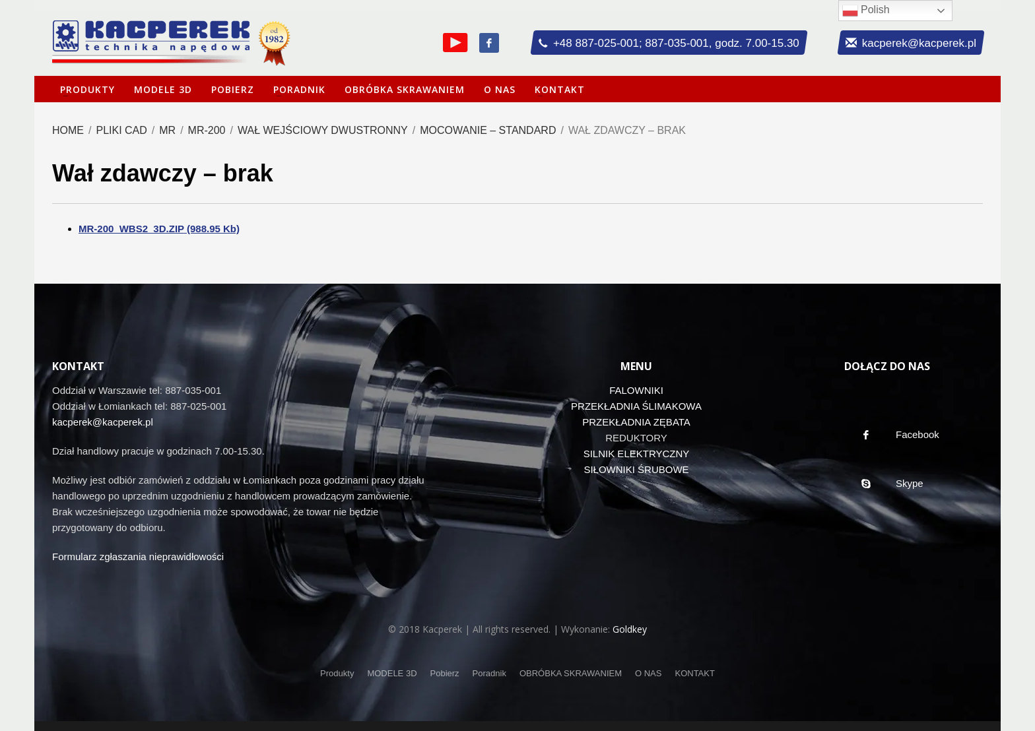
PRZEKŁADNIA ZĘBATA (636, 422)
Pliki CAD (121, 130)
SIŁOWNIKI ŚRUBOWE (636, 469)
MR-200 (207, 130)
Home (68, 130)
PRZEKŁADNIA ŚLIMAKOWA (636, 406)
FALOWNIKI (636, 390)
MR (167, 130)
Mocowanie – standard (488, 130)
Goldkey (630, 629)
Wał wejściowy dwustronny (323, 130)
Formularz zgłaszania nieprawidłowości (138, 556)
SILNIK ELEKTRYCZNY (637, 453)
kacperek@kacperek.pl (102, 422)
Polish (866, 10)
